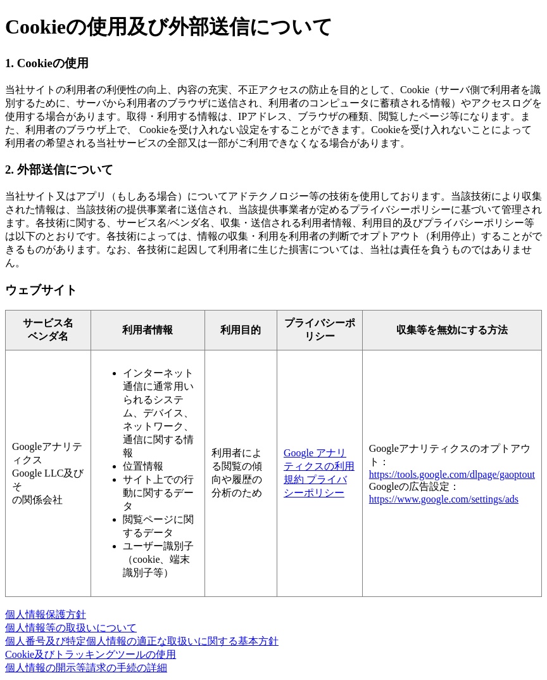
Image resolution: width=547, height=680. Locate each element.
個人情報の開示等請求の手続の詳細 (86, 667)
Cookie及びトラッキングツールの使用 (90, 654)
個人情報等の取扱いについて (71, 627)
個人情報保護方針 (45, 614)
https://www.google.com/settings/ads (444, 499)
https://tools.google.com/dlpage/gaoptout (452, 474)
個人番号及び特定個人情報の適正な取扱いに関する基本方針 (142, 641)
